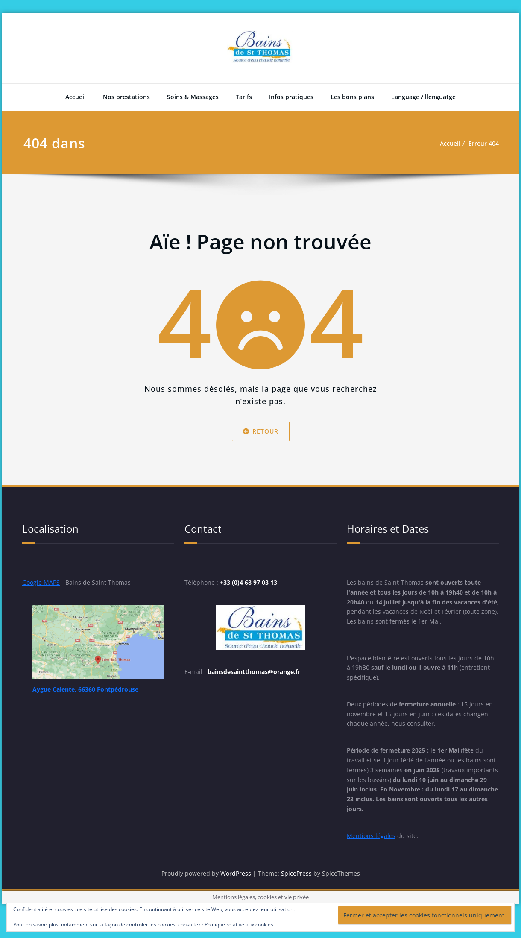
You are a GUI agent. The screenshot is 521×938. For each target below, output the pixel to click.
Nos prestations (126, 97)
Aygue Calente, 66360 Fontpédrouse (90, 690)
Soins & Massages (193, 97)
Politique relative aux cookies (239, 924)
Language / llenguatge (423, 97)
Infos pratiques (291, 97)
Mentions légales (371, 856)
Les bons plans (352, 97)
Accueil (75, 97)
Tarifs (244, 97)
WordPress (236, 895)
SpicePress (297, 895)
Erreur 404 (483, 143)
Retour (260, 431)
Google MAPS (41, 583)
